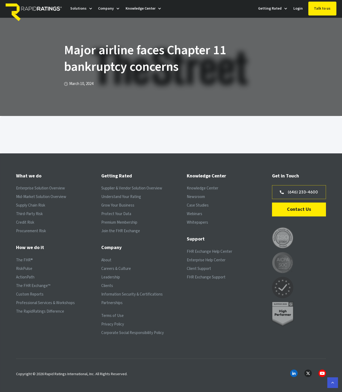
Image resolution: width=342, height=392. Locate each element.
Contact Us (299, 209)
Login (298, 8)
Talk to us (322, 8)
